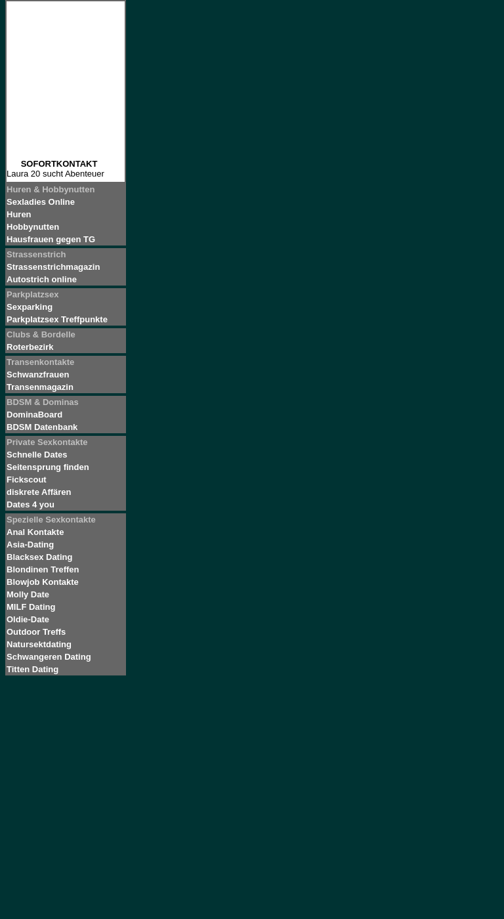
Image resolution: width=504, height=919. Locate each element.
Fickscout (27, 479)
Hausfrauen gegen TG (51, 239)
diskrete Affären (39, 492)
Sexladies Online (41, 202)
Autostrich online (42, 279)
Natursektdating (39, 644)
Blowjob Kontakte (43, 582)
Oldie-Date (28, 619)
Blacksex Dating (39, 557)
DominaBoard (34, 414)
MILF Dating (31, 607)
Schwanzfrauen (38, 374)
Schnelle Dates (37, 455)
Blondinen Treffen (43, 569)
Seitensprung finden (48, 467)
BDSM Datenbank (42, 427)
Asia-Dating (30, 544)
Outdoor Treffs (36, 632)
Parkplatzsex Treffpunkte (57, 319)
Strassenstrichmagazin (53, 267)
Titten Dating (32, 669)
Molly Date (28, 594)
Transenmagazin (40, 387)
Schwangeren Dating (49, 657)
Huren (19, 214)
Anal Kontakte (35, 532)
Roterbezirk (30, 347)
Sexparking (29, 307)
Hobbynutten (33, 227)
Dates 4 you (30, 504)
